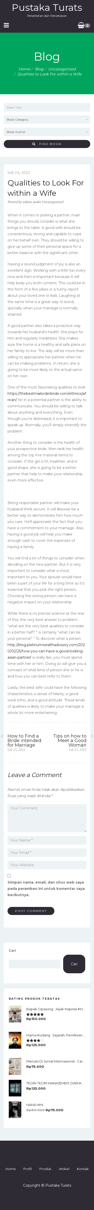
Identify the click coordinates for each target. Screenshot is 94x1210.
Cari (12, 950)
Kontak (83, 1169)
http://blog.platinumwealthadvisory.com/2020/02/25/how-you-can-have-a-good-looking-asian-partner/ (46, 651)
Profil (27, 1169)
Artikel (64, 1169)
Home (24, 69)
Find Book (47, 144)
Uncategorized (62, 69)
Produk (45, 1169)
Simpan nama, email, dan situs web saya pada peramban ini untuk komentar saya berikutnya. (46, 888)
